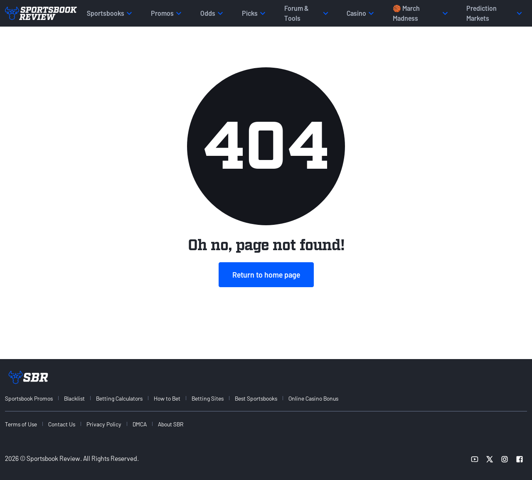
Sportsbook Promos (29, 398)
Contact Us (61, 424)
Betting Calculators (119, 398)
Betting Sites (208, 398)
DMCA (140, 424)
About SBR (170, 424)
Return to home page (266, 274)
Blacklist (74, 398)
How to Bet (167, 398)
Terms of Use (21, 424)
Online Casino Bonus (313, 398)
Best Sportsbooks (256, 398)
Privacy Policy (103, 424)
